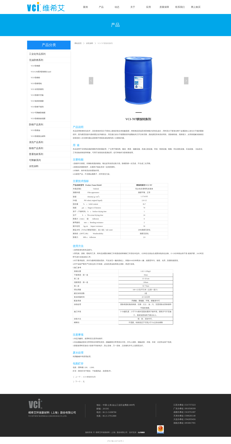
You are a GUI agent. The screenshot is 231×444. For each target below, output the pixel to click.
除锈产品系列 (36, 148)
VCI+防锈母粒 (36, 83)
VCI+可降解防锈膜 (38, 113)
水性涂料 (89, 43)
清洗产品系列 (36, 142)
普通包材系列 (36, 154)
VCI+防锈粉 (35, 78)
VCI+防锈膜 (35, 66)
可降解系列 (35, 160)
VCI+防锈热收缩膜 (38, 119)
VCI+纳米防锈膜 (37, 101)
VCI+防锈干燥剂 (37, 107)
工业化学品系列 (37, 54)
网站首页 (78, 43)
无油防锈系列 (36, 60)
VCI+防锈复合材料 (38, 136)
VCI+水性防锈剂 (37, 89)
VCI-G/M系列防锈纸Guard (41, 72)
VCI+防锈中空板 (37, 95)
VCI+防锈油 (35, 130)
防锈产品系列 (36, 124)
